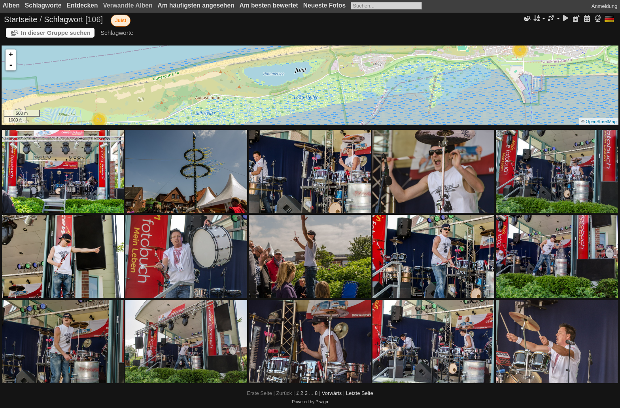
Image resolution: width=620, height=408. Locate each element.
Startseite (20, 19)
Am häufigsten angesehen (196, 5)
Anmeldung (605, 6)
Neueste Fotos (324, 5)
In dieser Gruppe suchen (56, 32)
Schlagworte (43, 5)
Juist (120, 20)
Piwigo (322, 401)
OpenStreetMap (601, 121)
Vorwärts (332, 393)
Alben (11, 5)
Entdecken (82, 5)
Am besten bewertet (269, 5)
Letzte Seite (359, 393)
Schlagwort (63, 19)
